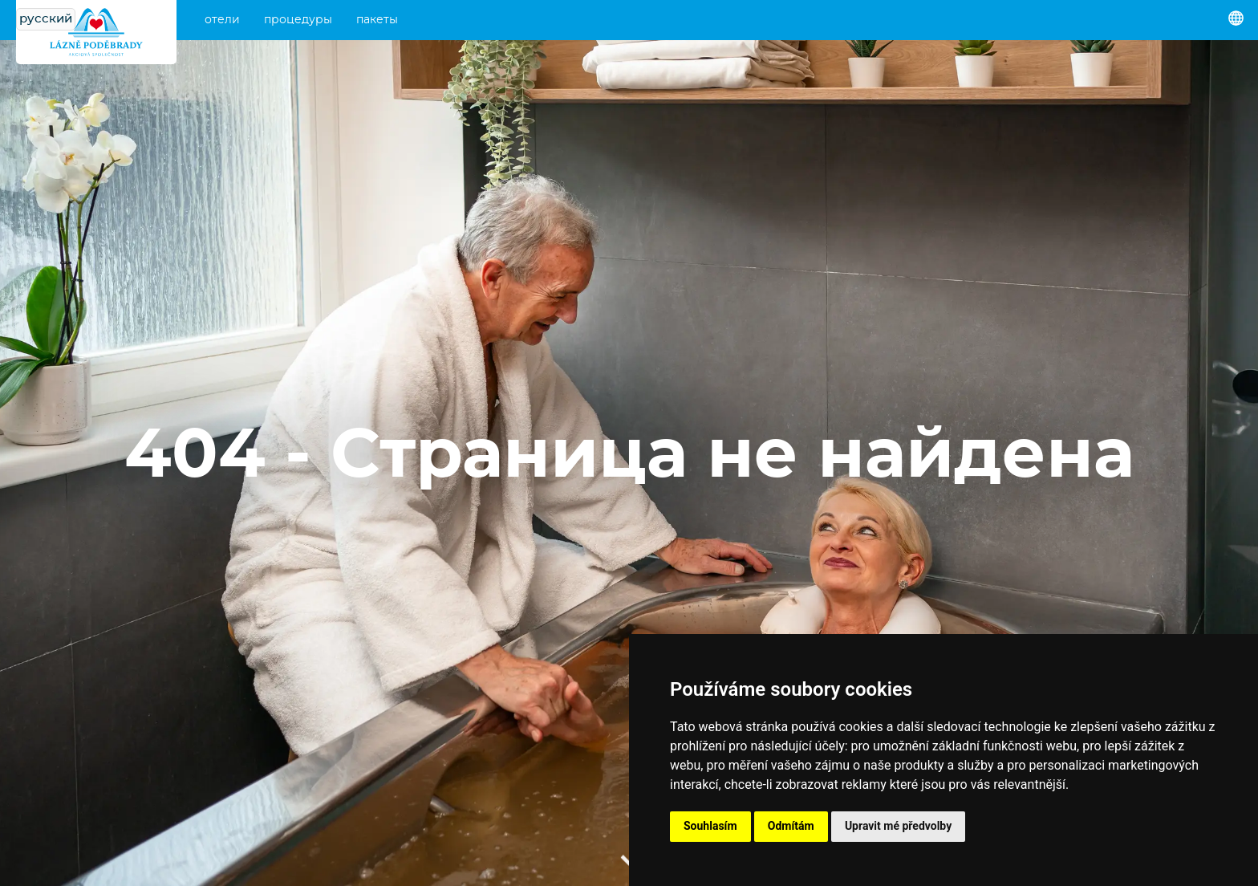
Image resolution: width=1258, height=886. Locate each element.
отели (222, 20)
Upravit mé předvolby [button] (898, 825)
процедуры (298, 20)
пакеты (377, 20)
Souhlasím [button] (710, 825)
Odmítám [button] (791, 825)
